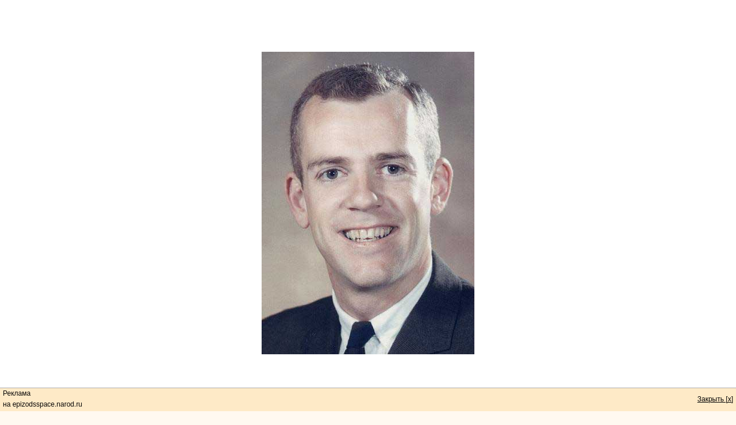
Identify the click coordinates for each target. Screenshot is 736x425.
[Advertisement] (368, 26)
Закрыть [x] (715, 399)
